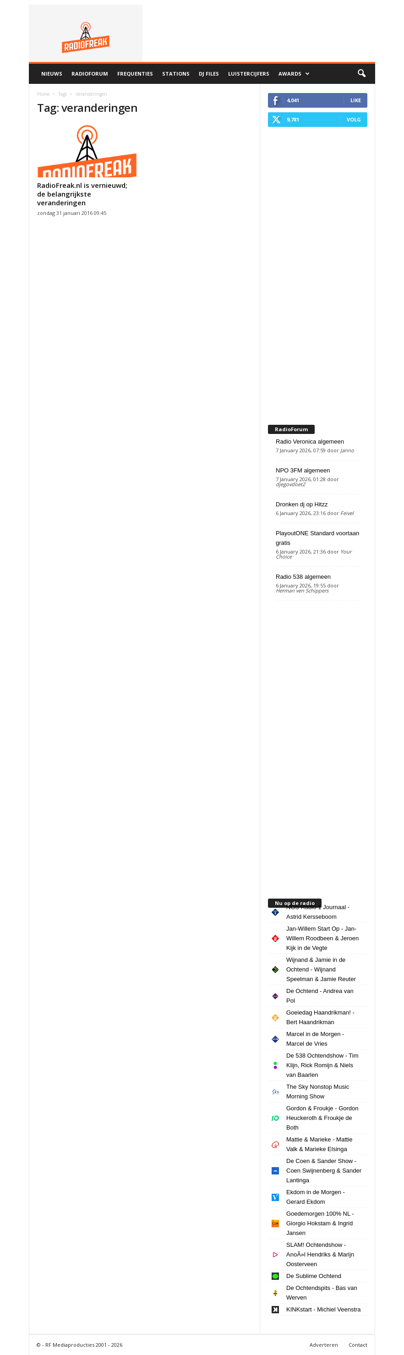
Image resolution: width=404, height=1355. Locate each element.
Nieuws (51, 73)
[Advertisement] (317, 273)
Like (355, 100)
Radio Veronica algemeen (310, 441)
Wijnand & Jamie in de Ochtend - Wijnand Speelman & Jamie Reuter (321, 969)
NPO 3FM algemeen (303, 470)
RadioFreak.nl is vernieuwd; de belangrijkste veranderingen (82, 194)
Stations (176, 73)
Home (43, 94)
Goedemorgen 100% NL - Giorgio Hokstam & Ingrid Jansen (320, 1223)
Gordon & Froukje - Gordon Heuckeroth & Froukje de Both (322, 1118)
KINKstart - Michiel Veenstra (323, 1309)
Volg (354, 119)
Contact (358, 1344)
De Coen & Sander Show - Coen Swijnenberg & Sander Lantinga (323, 1171)
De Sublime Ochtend (313, 1276)
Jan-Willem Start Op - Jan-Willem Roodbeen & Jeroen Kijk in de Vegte (322, 938)
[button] (361, 74)
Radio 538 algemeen (303, 576)
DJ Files (209, 73)
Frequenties (135, 73)
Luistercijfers (248, 73)
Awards (294, 74)
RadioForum (89, 73)
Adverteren (324, 1344)
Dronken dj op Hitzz (302, 504)
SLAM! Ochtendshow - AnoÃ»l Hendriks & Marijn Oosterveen (320, 1254)
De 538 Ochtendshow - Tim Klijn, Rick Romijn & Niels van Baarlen (322, 1065)
